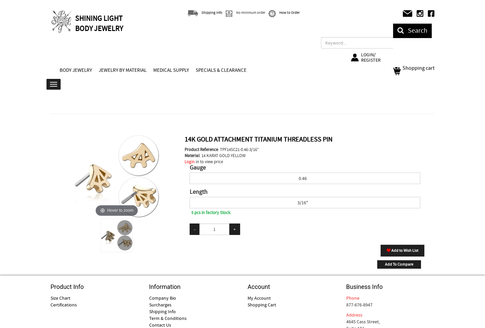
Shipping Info (162, 311)
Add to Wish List (402, 250)
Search (412, 30)
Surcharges (160, 305)
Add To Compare (399, 264)
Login (190, 162)
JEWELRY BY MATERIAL (123, 70)
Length (198, 192)
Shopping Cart (262, 305)
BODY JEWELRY (76, 70)
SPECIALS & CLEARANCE (221, 70)
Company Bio (162, 298)
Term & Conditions (168, 318)
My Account (259, 298)
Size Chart (60, 298)
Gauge (198, 168)
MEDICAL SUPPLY (171, 70)
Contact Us (160, 325)
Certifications (64, 305)
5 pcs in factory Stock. (211, 212)
